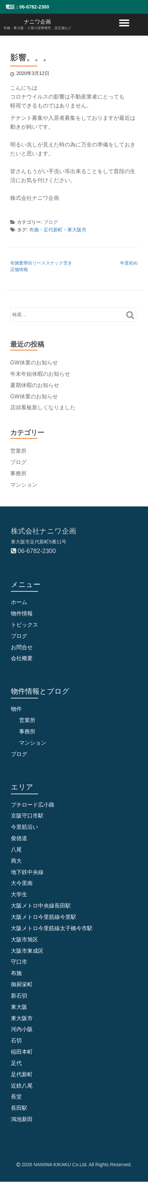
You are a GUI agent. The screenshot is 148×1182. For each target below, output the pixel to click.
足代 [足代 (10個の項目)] (16, 1063)
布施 (34, 229)
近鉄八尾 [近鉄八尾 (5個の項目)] (22, 1086)
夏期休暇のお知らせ (34, 385)
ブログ (51, 222)
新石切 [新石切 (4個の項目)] (19, 996)
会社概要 (22, 658)
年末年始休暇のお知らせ (40, 374)
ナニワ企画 (37, 22)
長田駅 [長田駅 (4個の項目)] (19, 1108)
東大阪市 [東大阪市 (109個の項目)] (22, 1018)
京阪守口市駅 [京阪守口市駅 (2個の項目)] (27, 816)
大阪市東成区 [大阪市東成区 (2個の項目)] (27, 951)
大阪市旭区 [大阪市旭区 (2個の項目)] (24, 939)
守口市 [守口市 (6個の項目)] (19, 962)
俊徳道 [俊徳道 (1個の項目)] (19, 838)
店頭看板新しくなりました (43, 407)
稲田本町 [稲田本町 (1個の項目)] (22, 1052)
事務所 (18, 473)
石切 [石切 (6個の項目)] (16, 1040)
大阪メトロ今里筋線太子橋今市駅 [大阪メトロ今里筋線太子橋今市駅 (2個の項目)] (52, 928)
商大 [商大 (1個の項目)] (16, 861)
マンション (23, 485)
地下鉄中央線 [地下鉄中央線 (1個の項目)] (27, 872)
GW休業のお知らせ (34, 362)
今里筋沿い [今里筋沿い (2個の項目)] (24, 827)
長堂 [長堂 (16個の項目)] (16, 1097)
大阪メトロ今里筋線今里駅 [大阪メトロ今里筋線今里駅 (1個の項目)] (43, 917)
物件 (16, 709)
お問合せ (22, 647)
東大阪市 (76, 229)
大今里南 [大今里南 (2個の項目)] (22, 883)
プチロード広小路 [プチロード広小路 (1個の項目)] (32, 805)
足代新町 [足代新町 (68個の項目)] (22, 1074)
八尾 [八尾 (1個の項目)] (16, 849)
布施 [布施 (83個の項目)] (16, 973)
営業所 (18, 451)
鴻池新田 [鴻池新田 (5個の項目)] (22, 1119)
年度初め (129, 263)
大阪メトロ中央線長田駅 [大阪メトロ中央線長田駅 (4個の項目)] (41, 906)
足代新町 (53, 229)
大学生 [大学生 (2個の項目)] (19, 894)
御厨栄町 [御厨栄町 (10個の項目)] (22, 984)
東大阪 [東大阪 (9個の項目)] (19, 1007)
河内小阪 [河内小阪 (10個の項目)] (22, 1029)
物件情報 (22, 613)
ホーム (19, 602)
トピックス (24, 625)
